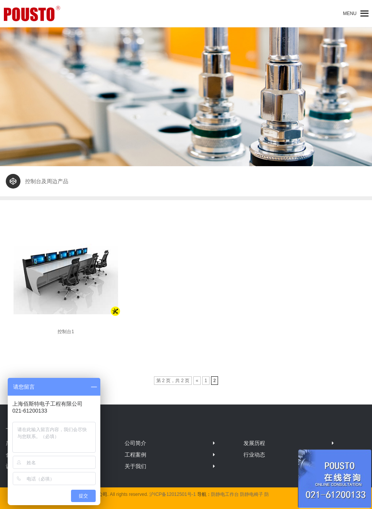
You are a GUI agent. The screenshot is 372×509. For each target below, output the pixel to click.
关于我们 (135, 466)
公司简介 (135, 443)
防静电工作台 (225, 494)
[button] (350, 13)
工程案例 (135, 455)
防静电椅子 (251, 494)
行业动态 (254, 455)
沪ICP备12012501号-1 (172, 494)
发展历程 (254, 443)
